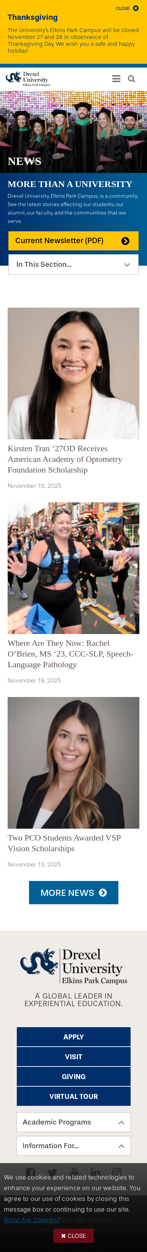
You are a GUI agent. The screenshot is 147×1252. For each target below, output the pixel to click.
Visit (73, 1057)
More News (67, 892)
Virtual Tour (73, 1096)
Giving (74, 1077)
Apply (73, 1037)
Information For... (51, 1146)
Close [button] (77, 1235)
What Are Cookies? (32, 1220)
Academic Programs (57, 1122)
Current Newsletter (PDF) (59, 240)
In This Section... (43, 264)
